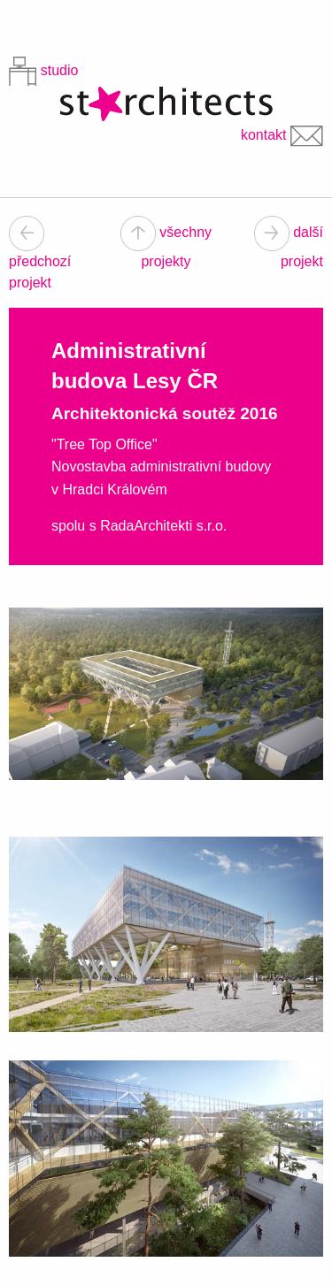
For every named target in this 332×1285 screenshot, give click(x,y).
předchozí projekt (40, 257)
